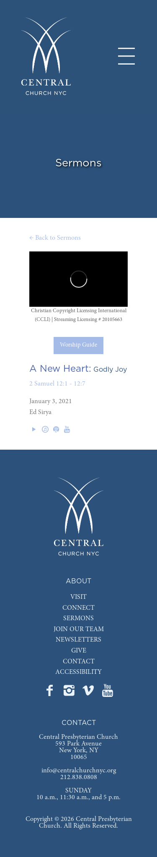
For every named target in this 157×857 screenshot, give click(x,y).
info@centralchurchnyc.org (78, 770)
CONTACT (79, 661)
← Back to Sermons (55, 238)
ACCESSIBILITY (78, 672)
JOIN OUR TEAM (79, 629)
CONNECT (78, 608)
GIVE (78, 650)
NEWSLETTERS (78, 640)
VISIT (78, 597)
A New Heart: (60, 368)
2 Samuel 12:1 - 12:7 (57, 384)
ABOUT (78, 581)
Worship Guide (78, 345)
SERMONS (78, 618)
